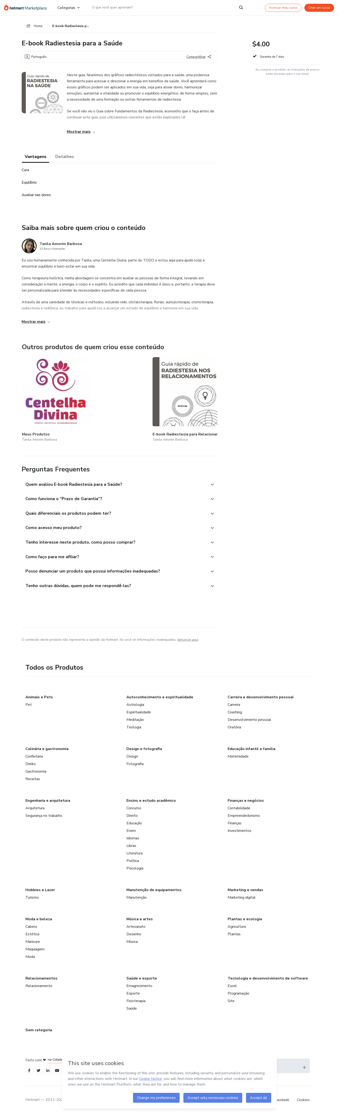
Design (132, 755)
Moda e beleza (38, 917)
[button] (114, 478)
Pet (28, 703)
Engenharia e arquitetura (47, 799)
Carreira (234, 703)
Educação (134, 822)
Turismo (32, 896)
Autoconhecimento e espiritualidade (159, 696)
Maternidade (238, 755)
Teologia (133, 726)
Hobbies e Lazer (40, 888)
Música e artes (139, 917)
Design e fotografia (144, 747)
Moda (30, 955)
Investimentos (239, 829)
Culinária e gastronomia (47, 747)
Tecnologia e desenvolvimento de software (268, 977)
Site (231, 999)
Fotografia (135, 762)
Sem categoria (38, 1028)
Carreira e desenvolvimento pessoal (261, 696)
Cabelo (31, 925)
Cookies (303, 1099)
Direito (132, 814)
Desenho (133, 933)
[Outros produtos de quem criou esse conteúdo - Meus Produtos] (48, 397)
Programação (238, 992)
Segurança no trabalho (43, 814)
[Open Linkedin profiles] (50, 1070)
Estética (32, 933)
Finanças (235, 822)
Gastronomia (35, 770)
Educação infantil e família (251, 747)
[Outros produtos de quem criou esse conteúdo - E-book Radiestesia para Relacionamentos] (104, 397)
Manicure (32, 940)
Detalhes (64, 158)
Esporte (133, 992)
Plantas (234, 933)
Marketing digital (242, 896)
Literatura (134, 852)
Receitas (32, 777)
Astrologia (135, 703)
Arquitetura (34, 807)
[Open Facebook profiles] (29, 1070)
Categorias (68, 7)
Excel (232, 984)
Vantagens (35, 158)
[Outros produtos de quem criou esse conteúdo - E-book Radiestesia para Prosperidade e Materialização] (160, 397)
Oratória (234, 726)
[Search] (241, 7)
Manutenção (136, 896)
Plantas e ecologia (245, 917)
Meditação (135, 718)
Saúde (131, 1007)
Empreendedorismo (244, 814)
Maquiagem (34, 948)
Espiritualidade (138, 711)
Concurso (133, 807)
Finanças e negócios (246, 799)
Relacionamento (38, 984)
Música (132, 940)
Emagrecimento (139, 984)
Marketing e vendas (245, 888)
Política (132, 859)
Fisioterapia (135, 999)
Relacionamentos (41, 977)
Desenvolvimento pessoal (249, 718)
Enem (131, 829)
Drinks (30, 762)
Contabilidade (239, 807)
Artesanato (135, 925)
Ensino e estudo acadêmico (151, 799)
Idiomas (132, 837)
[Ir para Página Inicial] (27, 7)
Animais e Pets (39, 696)
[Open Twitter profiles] (40, 1070)
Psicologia (134, 867)
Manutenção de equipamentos (154, 888)
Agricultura (237, 925)
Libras (131, 844)
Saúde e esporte (141, 977)
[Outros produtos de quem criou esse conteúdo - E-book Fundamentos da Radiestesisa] (216, 397)
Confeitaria (34, 755)
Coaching (235, 711)
